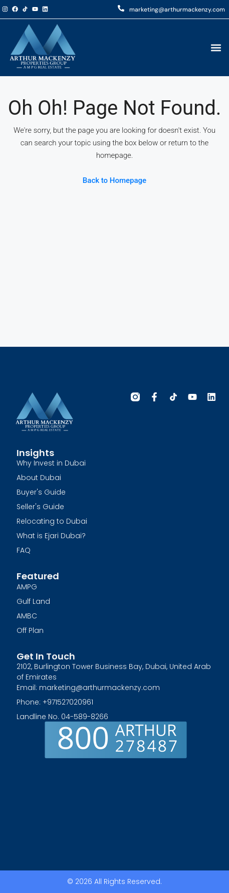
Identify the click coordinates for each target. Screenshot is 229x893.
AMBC (27, 616)
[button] (215, 47)
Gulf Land (33, 601)
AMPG (27, 587)
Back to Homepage (114, 180)
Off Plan (30, 630)
